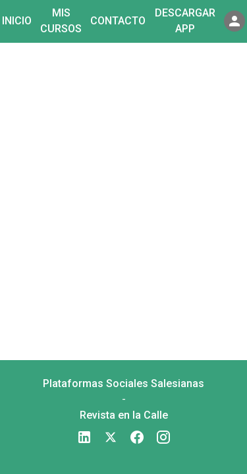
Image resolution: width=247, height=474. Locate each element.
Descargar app (185, 21)
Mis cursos (61, 21)
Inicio (17, 20)
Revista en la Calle (124, 415)
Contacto (118, 20)
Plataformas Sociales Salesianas (123, 383)
